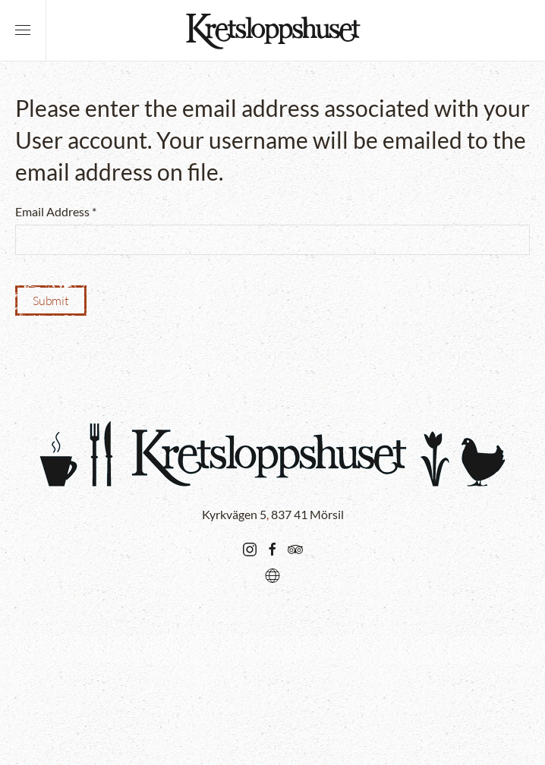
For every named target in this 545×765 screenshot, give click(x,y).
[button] (22, 30)
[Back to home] (272, 30)
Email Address (55, 211)
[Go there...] (249, 547)
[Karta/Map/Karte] (272, 573)
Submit (51, 300)
